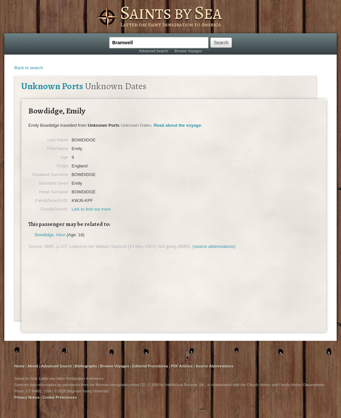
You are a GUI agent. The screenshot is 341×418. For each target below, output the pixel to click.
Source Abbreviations (214, 366)
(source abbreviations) (213, 246)
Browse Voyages (188, 51)
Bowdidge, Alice (50, 234)
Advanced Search (153, 51)
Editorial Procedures (150, 366)
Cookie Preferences (60, 397)
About (33, 366)
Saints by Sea (170, 12)
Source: (35, 246)
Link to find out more (91, 209)
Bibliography (86, 366)
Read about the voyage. (178, 125)
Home (19, 366)
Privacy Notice (27, 397)
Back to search (28, 67)
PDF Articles (182, 366)
